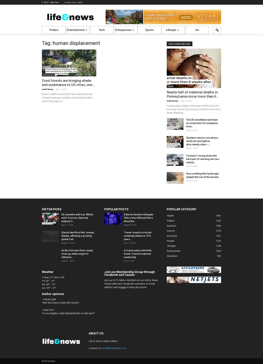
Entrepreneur (124, 30)
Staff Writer (48, 89)
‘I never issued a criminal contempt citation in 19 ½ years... (137, 236)
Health (170, 86)
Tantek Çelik (49, 299)
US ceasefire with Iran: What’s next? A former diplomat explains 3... (77, 218)
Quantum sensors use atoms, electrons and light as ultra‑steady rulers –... (202, 141)
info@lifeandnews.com (114, 348)
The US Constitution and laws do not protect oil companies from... (202, 123)
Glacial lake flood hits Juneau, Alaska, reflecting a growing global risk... (77, 236)
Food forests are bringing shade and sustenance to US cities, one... (68, 83)
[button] (217, 30)
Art (197, 30)
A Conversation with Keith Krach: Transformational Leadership (137, 254)
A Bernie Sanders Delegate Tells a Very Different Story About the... (138, 218)
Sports (149, 30)
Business (171, 225)
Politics (53, 30)
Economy (172, 235)
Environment (48, 75)
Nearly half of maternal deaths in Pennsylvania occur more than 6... (193, 94)
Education (172, 256)
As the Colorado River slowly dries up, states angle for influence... (77, 254)
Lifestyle (172, 30)
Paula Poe (48, 309)
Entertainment (77, 30)
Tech (102, 30)
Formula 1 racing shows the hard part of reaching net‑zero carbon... (202, 159)
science (171, 230)
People (170, 240)
